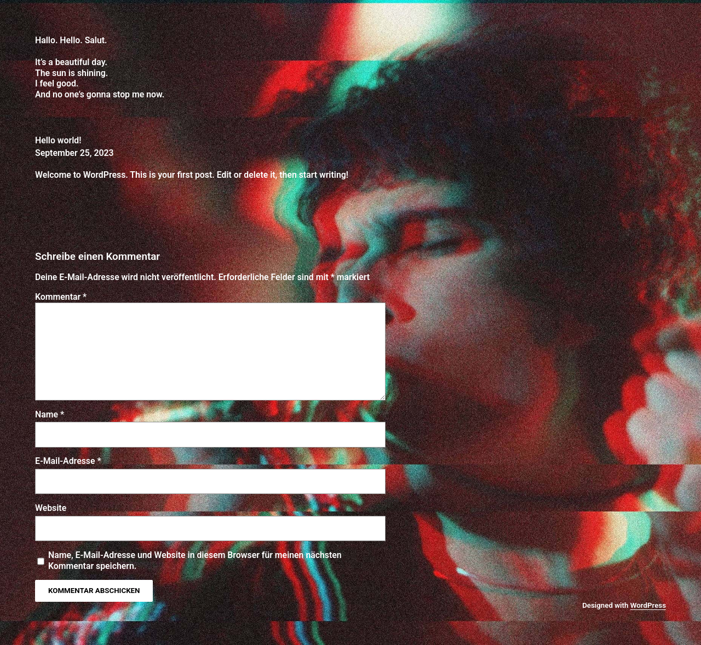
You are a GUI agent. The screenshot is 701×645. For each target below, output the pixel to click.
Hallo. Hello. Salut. (71, 40)
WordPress (648, 605)
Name (49, 414)
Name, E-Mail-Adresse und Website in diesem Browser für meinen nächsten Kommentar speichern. (195, 560)
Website (50, 508)
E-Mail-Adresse (68, 461)
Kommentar (61, 297)
